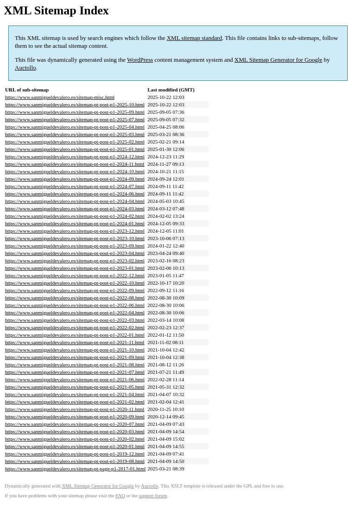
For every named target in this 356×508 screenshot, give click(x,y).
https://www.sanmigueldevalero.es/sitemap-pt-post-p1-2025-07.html (75, 119)
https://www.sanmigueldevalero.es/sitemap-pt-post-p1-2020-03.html (75, 431)
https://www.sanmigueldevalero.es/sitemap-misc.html (59, 97)
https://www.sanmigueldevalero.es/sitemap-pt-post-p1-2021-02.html (75, 401)
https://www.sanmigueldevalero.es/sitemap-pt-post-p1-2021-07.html (75, 372)
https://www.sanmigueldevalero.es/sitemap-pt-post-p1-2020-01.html (75, 446)
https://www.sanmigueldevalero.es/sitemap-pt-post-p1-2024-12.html (75, 156)
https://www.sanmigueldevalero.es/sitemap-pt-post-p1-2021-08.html (75, 364)
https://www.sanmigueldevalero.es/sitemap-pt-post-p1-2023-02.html (75, 260)
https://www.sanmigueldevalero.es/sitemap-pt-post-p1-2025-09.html (75, 112)
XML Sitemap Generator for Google (278, 59)
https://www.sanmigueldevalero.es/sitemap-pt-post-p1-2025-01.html (75, 149)
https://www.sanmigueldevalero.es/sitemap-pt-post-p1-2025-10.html (75, 104)
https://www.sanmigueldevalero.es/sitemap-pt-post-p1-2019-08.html (75, 461)
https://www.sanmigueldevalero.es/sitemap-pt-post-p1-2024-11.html (74, 164)
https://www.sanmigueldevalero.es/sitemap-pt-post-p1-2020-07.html (75, 424)
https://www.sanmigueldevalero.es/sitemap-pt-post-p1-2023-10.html (75, 238)
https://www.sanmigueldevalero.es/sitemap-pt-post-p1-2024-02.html (75, 216)
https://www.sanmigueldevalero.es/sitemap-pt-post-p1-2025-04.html (75, 127)
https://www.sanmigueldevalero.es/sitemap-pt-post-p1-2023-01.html (75, 268)
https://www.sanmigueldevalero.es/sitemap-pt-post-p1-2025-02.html (75, 141)
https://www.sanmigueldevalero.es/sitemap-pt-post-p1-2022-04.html (75, 312)
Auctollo (25, 67)
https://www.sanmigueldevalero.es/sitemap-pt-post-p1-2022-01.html (75, 335)
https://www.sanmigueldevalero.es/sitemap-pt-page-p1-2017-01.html (75, 468)
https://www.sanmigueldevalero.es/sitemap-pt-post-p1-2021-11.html (74, 342)
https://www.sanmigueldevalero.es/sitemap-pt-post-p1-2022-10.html (75, 283)
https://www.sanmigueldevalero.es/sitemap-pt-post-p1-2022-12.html (75, 275)
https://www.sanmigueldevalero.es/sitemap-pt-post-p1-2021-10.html (75, 349)
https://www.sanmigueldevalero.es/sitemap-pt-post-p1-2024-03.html (75, 208)
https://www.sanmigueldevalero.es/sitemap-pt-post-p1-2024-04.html (75, 201)
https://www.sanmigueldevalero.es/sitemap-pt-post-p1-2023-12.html (75, 231)
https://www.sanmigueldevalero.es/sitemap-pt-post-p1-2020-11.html (74, 409)
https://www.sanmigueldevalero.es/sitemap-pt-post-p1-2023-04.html (75, 253)
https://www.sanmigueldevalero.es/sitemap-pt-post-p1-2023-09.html (75, 245)
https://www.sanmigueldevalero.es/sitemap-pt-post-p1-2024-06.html (75, 193)
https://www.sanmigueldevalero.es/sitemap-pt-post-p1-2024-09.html (75, 179)
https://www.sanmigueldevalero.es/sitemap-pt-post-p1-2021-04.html (75, 394)
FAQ (120, 495)
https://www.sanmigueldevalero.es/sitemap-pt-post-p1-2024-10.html (75, 171)
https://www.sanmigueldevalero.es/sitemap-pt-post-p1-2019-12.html (75, 453)
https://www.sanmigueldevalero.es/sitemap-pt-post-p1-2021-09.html (75, 357)
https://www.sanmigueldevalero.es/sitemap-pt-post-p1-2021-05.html (75, 387)
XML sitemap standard (194, 37)
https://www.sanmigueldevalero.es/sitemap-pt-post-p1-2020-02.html (75, 439)
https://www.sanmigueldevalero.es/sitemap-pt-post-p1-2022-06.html (75, 305)
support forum (153, 495)
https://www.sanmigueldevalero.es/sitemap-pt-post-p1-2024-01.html (75, 223)
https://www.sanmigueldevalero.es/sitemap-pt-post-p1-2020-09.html (75, 416)
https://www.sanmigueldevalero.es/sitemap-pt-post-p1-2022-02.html (75, 327)
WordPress (140, 59)
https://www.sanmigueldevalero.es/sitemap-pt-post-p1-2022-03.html (75, 320)
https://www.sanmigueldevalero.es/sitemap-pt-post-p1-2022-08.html (75, 297)
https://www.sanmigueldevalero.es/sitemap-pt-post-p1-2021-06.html (75, 379)
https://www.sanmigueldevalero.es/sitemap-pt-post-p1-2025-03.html (75, 134)
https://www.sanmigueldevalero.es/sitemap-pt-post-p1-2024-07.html (75, 186)
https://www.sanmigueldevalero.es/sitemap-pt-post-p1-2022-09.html (75, 290)
